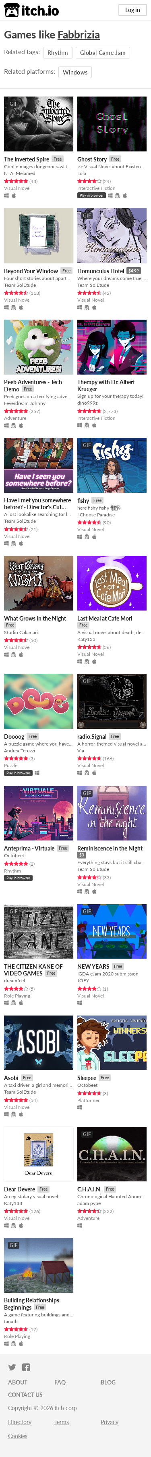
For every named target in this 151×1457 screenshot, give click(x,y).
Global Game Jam (103, 52)
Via (80, 751)
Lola (81, 173)
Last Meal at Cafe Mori (104, 618)
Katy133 (86, 639)
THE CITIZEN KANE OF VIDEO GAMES (33, 970)
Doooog (14, 736)
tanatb (11, 1321)
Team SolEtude (20, 285)
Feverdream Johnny (25, 403)
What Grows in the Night (35, 618)
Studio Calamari (21, 632)
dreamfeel (14, 980)
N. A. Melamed (19, 173)
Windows (75, 72)
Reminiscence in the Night (110, 848)
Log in (132, 9)
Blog (108, 1382)
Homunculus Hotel (100, 271)
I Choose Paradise (96, 515)
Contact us (25, 1394)
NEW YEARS (93, 966)
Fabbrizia (79, 34)
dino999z (87, 403)
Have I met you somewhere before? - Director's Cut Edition (37, 507)
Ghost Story (92, 159)
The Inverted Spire (26, 159)
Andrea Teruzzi (19, 751)
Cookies (17, 1436)
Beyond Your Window (31, 271)
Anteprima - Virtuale (29, 848)
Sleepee (86, 1077)
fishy (83, 500)
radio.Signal (91, 736)
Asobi (11, 1077)
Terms (61, 1422)
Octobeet (14, 855)
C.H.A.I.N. (89, 1189)
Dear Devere (19, 1189)
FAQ (60, 1382)
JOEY (83, 980)
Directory (19, 1422)
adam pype (89, 1203)
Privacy (109, 1422)
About (17, 1382)
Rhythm (58, 52)
